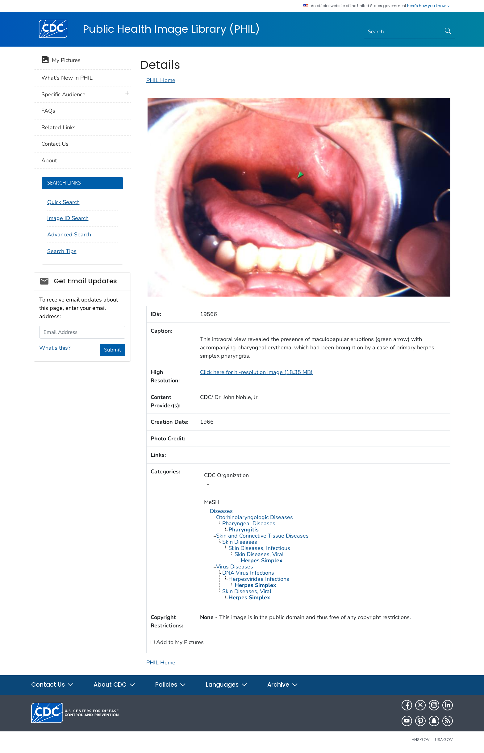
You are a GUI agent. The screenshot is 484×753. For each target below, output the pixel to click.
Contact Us (55, 144)
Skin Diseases (239, 542)
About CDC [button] (115, 684)
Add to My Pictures (179, 642)
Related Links (58, 127)
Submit (112, 349)
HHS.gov (420, 740)
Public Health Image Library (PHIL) (171, 29)
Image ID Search (68, 218)
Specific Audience (63, 94)
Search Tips (62, 251)
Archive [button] (282, 684)
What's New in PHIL (67, 77)
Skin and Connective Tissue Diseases (262, 535)
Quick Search (63, 202)
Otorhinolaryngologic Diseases (254, 517)
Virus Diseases (234, 566)
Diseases (221, 511)
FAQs (48, 110)
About (49, 160)
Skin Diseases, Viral (259, 554)
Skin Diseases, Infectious (259, 548)
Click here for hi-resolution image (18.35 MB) (256, 372)
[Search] (402, 32)
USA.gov (444, 740)
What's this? (54, 348)
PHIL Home (160, 80)
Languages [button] (227, 684)
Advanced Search (69, 234)
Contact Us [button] (52, 684)
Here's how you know (428, 6)
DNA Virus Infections (248, 572)
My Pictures (61, 61)
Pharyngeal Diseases (248, 523)
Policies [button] (170, 684)
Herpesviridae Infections (258, 579)
